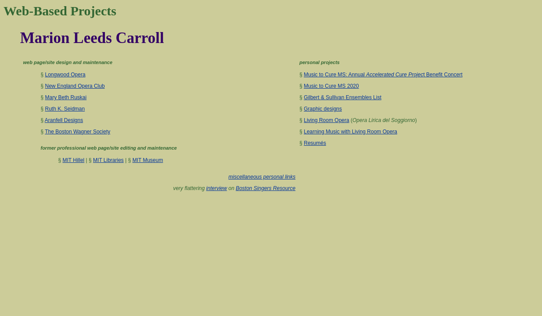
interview (216, 188)
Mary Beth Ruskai (65, 97)
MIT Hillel (73, 160)
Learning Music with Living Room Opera (350, 132)
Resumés (315, 143)
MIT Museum (148, 160)
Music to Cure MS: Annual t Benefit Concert (383, 75)
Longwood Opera (65, 75)
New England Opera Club (74, 86)
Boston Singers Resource (265, 188)
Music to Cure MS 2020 (331, 86)
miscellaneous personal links (262, 177)
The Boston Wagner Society (77, 132)
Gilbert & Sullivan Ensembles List (342, 97)
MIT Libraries (108, 160)
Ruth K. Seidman (65, 109)
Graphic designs (323, 109)
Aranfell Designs (64, 120)
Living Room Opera (326, 120)
